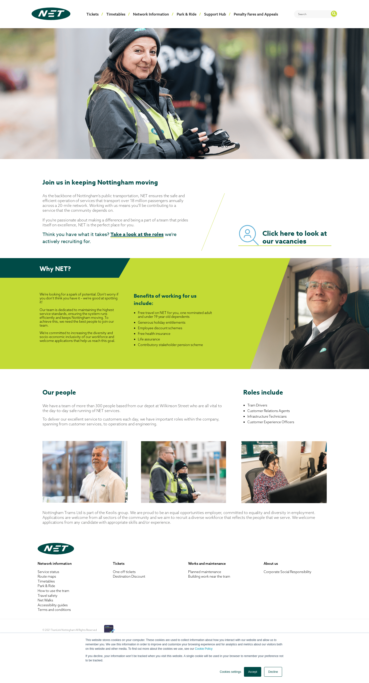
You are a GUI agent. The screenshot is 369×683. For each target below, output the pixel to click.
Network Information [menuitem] (151, 14)
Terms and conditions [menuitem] (54, 609)
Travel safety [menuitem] (48, 595)
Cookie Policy (204, 648)
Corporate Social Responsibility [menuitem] (287, 572)
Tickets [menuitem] (92, 14)
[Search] (315, 14)
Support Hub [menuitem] (215, 14)
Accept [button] (252, 672)
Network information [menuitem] (55, 563)
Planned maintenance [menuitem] (204, 572)
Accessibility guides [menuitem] (53, 605)
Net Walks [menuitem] (45, 600)
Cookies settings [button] (230, 672)
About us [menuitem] (271, 563)
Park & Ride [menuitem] (186, 14)
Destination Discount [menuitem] (129, 576)
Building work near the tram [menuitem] (209, 576)
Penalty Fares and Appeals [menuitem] (256, 14)
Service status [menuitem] (48, 572)
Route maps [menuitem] (47, 576)
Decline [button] (273, 672)
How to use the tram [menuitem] (53, 591)
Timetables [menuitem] (115, 14)
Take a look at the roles (137, 234)
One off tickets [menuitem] (124, 572)
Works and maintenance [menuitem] (207, 563)
